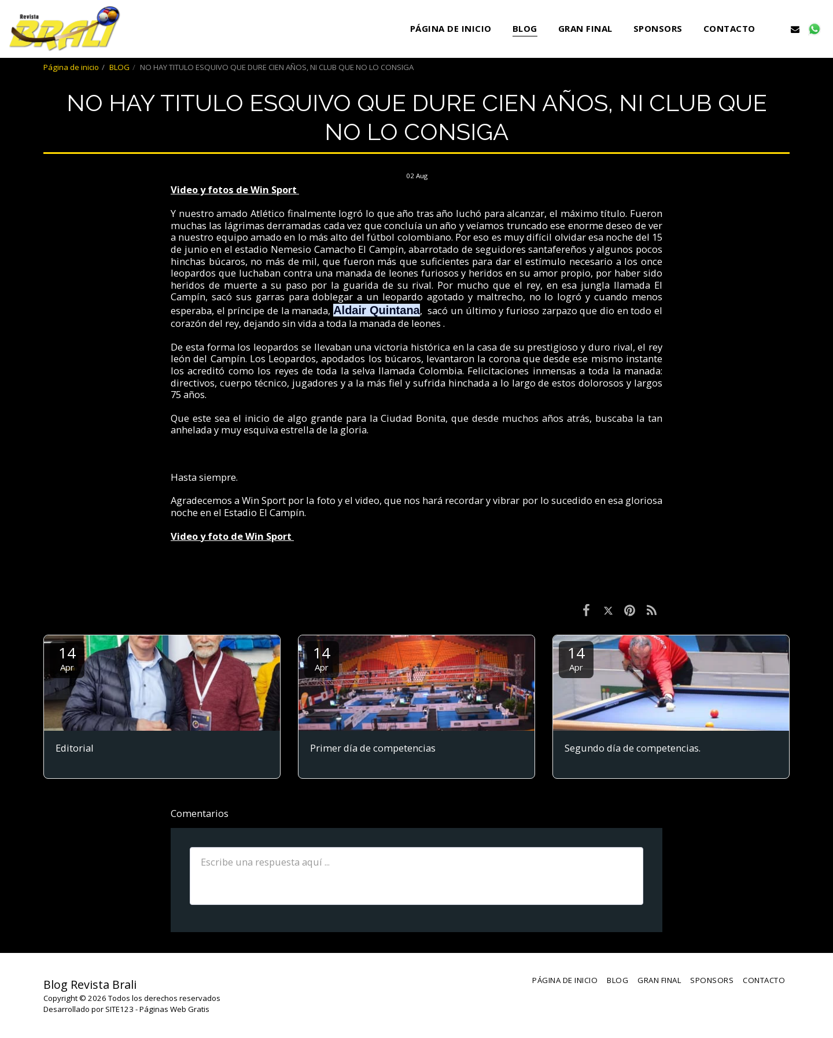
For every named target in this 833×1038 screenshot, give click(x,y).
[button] (776, 29)
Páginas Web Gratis (174, 1009)
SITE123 (119, 1009)
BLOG (119, 67)
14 (67, 657)
